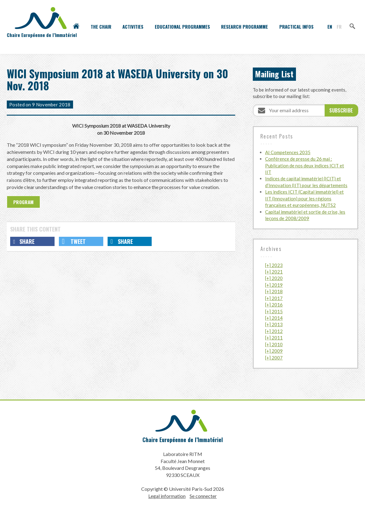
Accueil (76, 26)
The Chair (101, 26)
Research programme (244, 26)
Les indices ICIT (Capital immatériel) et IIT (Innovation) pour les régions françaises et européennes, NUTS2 (304, 198)
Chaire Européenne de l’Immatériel (182, 440)
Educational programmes (182, 26)
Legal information (167, 496)
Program (23, 202)
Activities (132, 26)
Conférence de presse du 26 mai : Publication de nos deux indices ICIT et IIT (304, 165)
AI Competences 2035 (287, 152)
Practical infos (296, 26)
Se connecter (203, 496)
